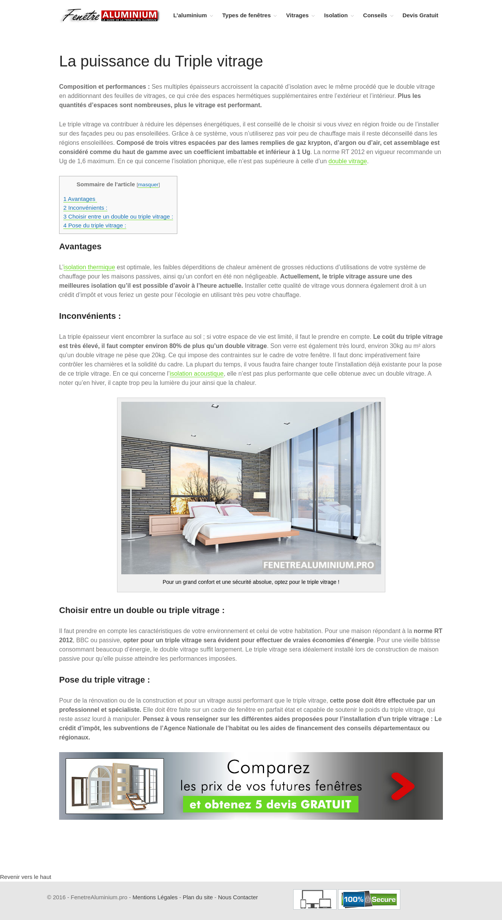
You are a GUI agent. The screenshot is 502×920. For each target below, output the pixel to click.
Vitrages (297, 15)
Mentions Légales (155, 897)
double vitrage (348, 161)
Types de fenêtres (246, 15)
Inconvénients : (85, 207)
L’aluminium (190, 15)
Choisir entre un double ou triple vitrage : (118, 216)
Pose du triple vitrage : (94, 225)
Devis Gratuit (420, 15)
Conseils (375, 15)
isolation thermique (89, 267)
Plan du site (198, 897)
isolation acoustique (197, 373)
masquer (148, 184)
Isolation (336, 15)
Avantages (80, 199)
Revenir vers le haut (25, 877)
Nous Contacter (238, 897)
